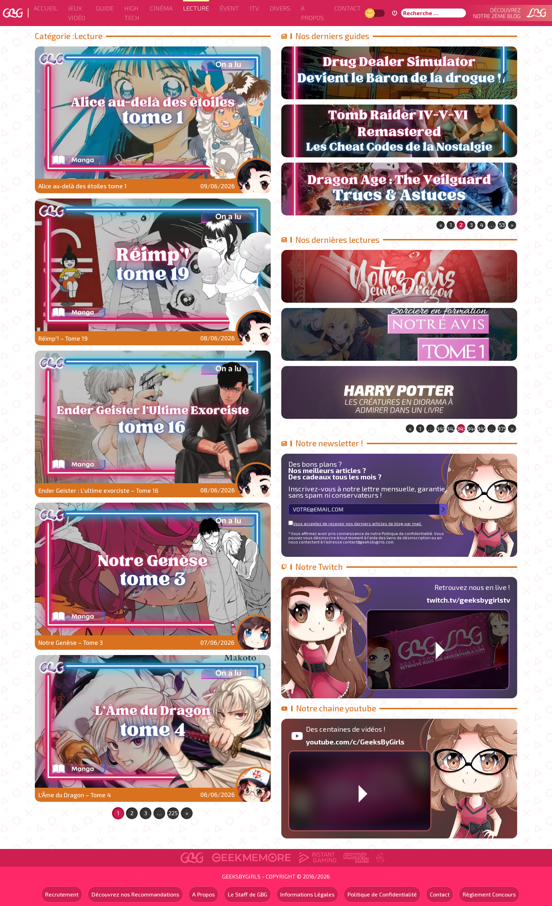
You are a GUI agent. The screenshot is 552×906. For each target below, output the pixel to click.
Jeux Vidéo (76, 12)
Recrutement (62, 894)
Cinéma (161, 8)
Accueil (45, 8)
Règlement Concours (489, 894)
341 (441, 428)
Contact (347, 8)
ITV (254, 8)
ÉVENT (229, 8)
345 (481, 428)
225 (173, 813)
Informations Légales (307, 894)
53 (502, 224)
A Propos (312, 12)
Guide (105, 8)
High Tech (131, 12)
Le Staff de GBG (247, 894)
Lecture (196, 8)
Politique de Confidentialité (382, 894)
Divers (280, 8)
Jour (370, 13)
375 (502, 428)
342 (451, 428)
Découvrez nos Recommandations (135, 894)
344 (471, 428)
